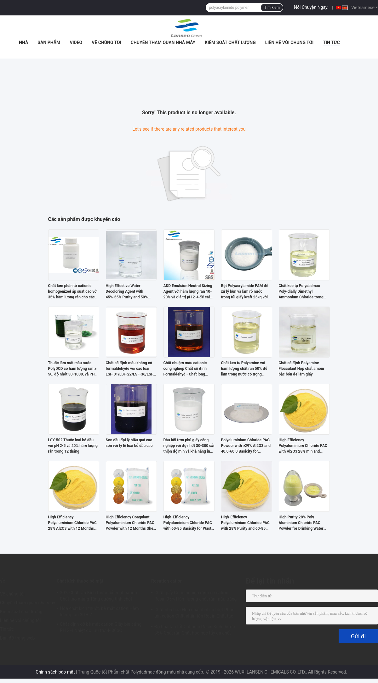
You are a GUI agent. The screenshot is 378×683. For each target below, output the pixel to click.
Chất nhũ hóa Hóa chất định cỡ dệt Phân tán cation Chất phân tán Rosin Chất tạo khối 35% (194, 613)
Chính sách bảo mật (55, 672)
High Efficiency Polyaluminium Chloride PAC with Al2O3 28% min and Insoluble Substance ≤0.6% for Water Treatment (303, 446)
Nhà (23, 42)
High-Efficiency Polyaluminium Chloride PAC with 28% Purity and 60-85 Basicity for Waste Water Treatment (245, 523)
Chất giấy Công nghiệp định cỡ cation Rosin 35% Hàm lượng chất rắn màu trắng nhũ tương (195, 596)
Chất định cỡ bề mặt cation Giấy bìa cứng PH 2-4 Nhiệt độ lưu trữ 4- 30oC (100, 627)
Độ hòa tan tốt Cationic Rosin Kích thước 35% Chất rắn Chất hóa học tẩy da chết (194, 629)
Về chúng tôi (106, 42)
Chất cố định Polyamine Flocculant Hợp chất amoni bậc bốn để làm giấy (301, 368)
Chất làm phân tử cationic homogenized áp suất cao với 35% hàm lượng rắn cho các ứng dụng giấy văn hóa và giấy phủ (73, 292)
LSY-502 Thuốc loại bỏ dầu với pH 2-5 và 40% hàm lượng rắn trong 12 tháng (73, 446)
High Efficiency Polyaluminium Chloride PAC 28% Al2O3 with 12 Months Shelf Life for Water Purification (72, 523)
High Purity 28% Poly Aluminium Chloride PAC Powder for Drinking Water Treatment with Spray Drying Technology (303, 523)
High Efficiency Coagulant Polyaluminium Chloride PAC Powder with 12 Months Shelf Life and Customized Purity (131, 523)
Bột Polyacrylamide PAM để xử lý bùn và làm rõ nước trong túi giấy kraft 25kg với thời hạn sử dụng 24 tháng (244, 292)
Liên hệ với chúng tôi (289, 42)
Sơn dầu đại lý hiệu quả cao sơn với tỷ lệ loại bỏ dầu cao (129, 443)
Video (76, 42)
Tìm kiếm (272, 7)
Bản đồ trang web (17, 638)
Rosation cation (167, 581)
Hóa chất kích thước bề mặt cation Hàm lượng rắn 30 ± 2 (99, 611)
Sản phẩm (48, 42)
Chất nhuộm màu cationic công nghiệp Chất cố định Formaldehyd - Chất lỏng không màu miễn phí (185, 369)
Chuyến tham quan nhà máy (163, 42)
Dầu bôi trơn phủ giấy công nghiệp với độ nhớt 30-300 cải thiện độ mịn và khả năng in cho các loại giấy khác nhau (189, 446)
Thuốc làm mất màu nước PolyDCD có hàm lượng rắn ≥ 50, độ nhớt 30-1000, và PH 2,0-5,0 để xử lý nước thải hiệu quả (72, 369)
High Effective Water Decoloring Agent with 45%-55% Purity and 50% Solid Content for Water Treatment (127, 292)
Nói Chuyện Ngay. (311, 7)
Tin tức (331, 42)
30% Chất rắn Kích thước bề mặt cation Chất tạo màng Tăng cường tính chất (98, 595)
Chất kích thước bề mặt (80, 581)
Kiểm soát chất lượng (230, 42)
